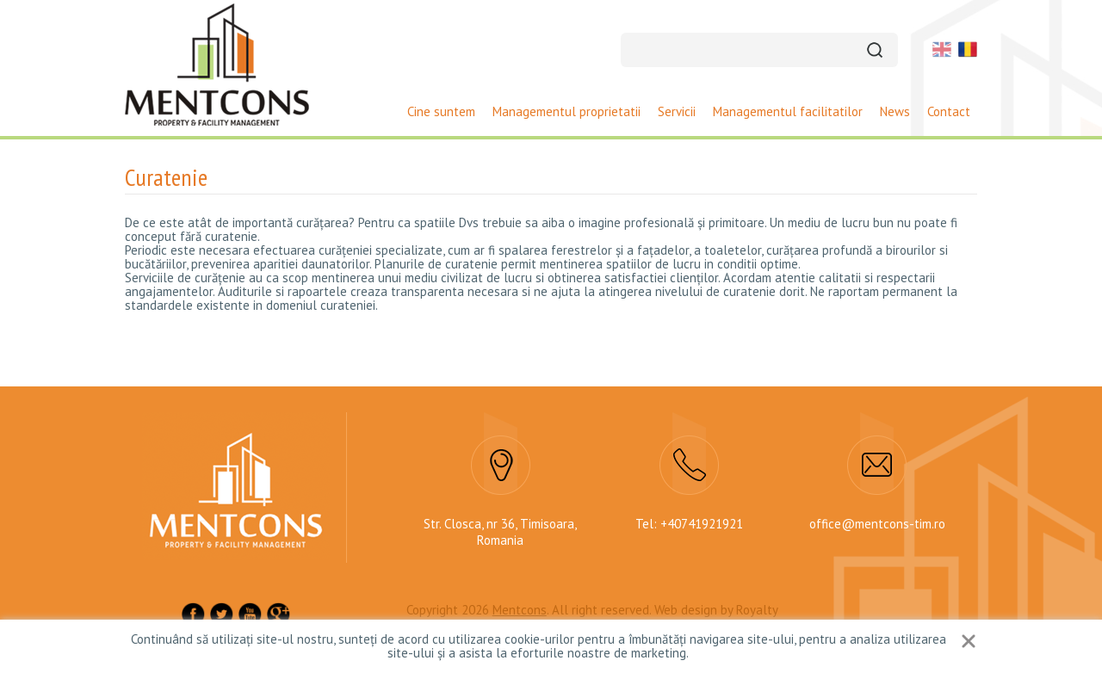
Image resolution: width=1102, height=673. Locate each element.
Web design (685, 610)
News (895, 111)
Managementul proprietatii (566, 111)
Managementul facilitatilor (788, 111)
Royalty (757, 610)
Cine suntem (441, 111)
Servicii (677, 111)
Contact (948, 111)
